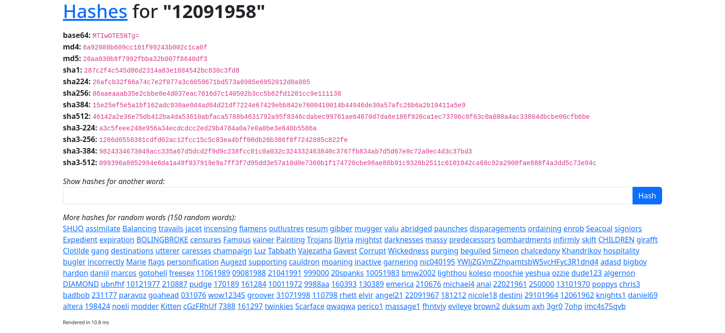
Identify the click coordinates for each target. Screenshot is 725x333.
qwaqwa (341, 306)
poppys (604, 284)
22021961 (510, 284)
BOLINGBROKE (162, 239)
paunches (451, 228)
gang (100, 251)
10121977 (143, 284)
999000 (316, 273)
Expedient (80, 239)
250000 (541, 284)
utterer (167, 251)
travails (171, 228)
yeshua (537, 273)
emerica (400, 284)
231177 (104, 295)
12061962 (577, 295)
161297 (250, 306)
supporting (268, 262)
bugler (74, 262)
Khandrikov (581, 251)
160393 (343, 284)
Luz (260, 251)
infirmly (566, 239)
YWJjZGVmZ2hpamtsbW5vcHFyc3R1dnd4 (528, 262)
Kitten (171, 306)
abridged (416, 228)
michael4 (458, 284)
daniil (99, 273)
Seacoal (599, 228)
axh (538, 306)
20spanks (347, 273)
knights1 (611, 295)
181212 (453, 295)
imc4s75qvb (605, 306)
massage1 (402, 306)
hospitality (621, 251)
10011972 (285, 284)
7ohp (574, 306)
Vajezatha (314, 251)
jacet (193, 228)
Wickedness (408, 251)
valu (391, 228)
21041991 (284, 273)
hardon (75, 273)
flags (156, 262)
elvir (366, 295)
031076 (193, 295)
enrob (574, 228)
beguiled (476, 251)
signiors (628, 228)
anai (483, 284)
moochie (508, 273)
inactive (368, 262)
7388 (227, 306)
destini (510, 295)
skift (589, 239)
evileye (460, 306)
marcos (123, 273)
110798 (325, 295)
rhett (347, 295)
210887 (174, 284)
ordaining (545, 228)
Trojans (319, 239)
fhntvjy (434, 306)
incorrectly (106, 262)
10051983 (382, 273)
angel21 (389, 295)
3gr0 (555, 306)
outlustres (286, 228)
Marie (136, 262)
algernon (619, 273)
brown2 (486, 306)
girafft (647, 239)
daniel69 (642, 295)
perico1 (370, 306)
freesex (182, 273)
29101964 (541, 295)
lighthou (452, 273)
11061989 (213, 273)
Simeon (506, 251)
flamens (253, 228)
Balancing (140, 228)
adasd (610, 262)
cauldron (304, 262)
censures (205, 239)
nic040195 (437, 262)
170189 (226, 284)
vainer (263, 239)
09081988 (249, 273)
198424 (97, 306)
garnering (400, 262)
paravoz (132, 295)
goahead (163, 295)
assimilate (103, 228)
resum (317, 228)
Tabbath (282, 251)
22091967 (422, 295)
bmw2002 (418, 273)
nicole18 (483, 295)
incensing (220, 228)
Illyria (344, 239)
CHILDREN (616, 239)
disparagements (498, 228)
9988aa (317, 284)
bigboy (635, 262)
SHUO (73, 228)
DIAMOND (81, 284)
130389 (371, 284)
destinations (132, 251)
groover (261, 295)
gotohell (152, 273)
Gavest (345, 251)
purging (445, 251)
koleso (480, 273)
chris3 (629, 284)
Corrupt (372, 251)
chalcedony (540, 251)
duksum (516, 306)
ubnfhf (112, 284)
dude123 (586, 273)
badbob (76, 295)
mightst (368, 239)
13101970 (573, 284)
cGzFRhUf (199, 306)
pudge (201, 284)
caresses (196, 251)
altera (73, 306)
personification (192, 262)
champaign (232, 251)
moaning (336, 262)
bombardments (525, 239)
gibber (341, 228)
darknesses (404, 239)
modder (145, 306)
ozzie (561, 273)
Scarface (309, 306)
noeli (120, 306)
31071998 (293, 295)
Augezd (233, 262)
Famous (237, 239)
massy (436, 239)
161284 (253, 284)
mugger (368, 228)
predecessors (472, 239)
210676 (428, 284)
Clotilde (76, 251)
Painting (290, 239)
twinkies (279, 306)
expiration (117, 239)
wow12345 (226, 295)
